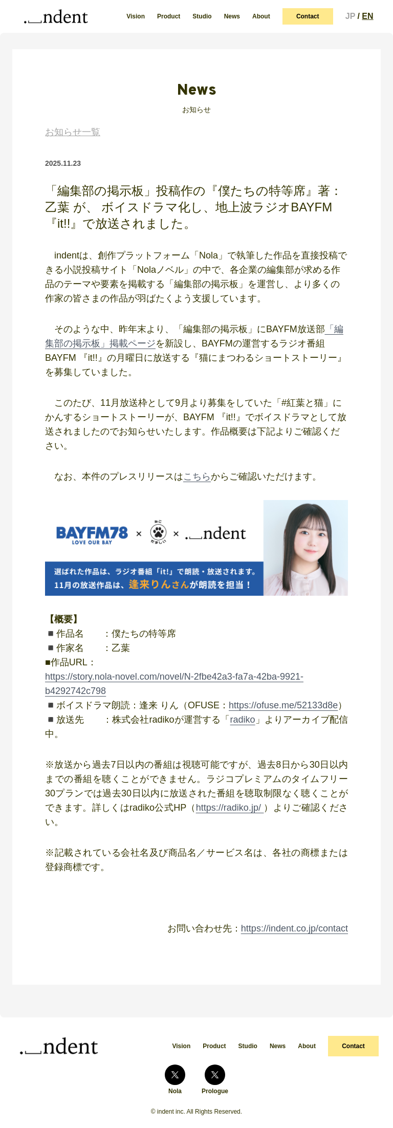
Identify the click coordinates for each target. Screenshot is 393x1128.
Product (168, 16)
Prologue (215, 1080)
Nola (175, 1080)
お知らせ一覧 (72, 132)
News (232, 16)
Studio (201, 16)
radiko (242, 719)
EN (367, 16)
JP (350, 16)
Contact (307, 16)
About (261, 16)
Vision (135, 16)
